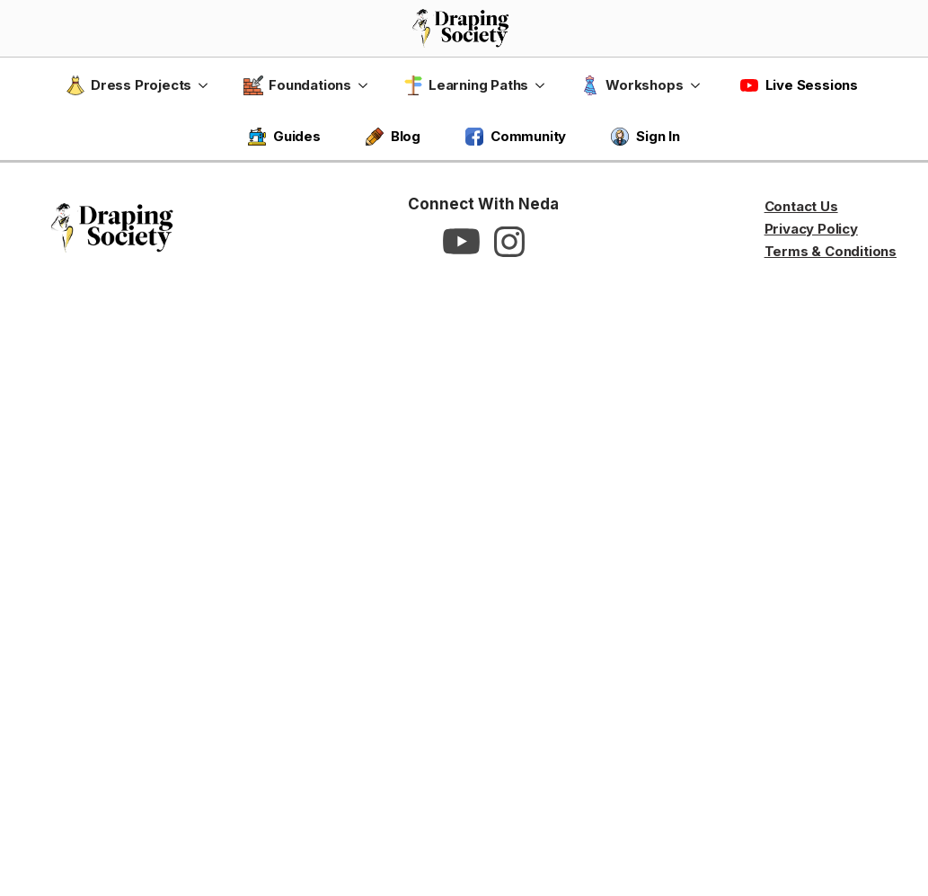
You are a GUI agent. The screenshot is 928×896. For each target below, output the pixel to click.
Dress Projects (128, 85)
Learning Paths (465, 85)
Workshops (631, 85)
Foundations (297, 85)
